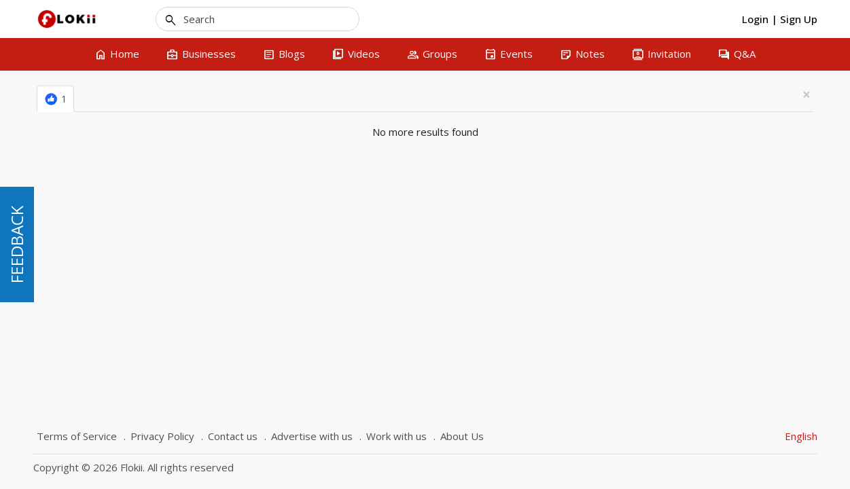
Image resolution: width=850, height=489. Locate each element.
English (801, 436)
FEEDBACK (16, 244)
